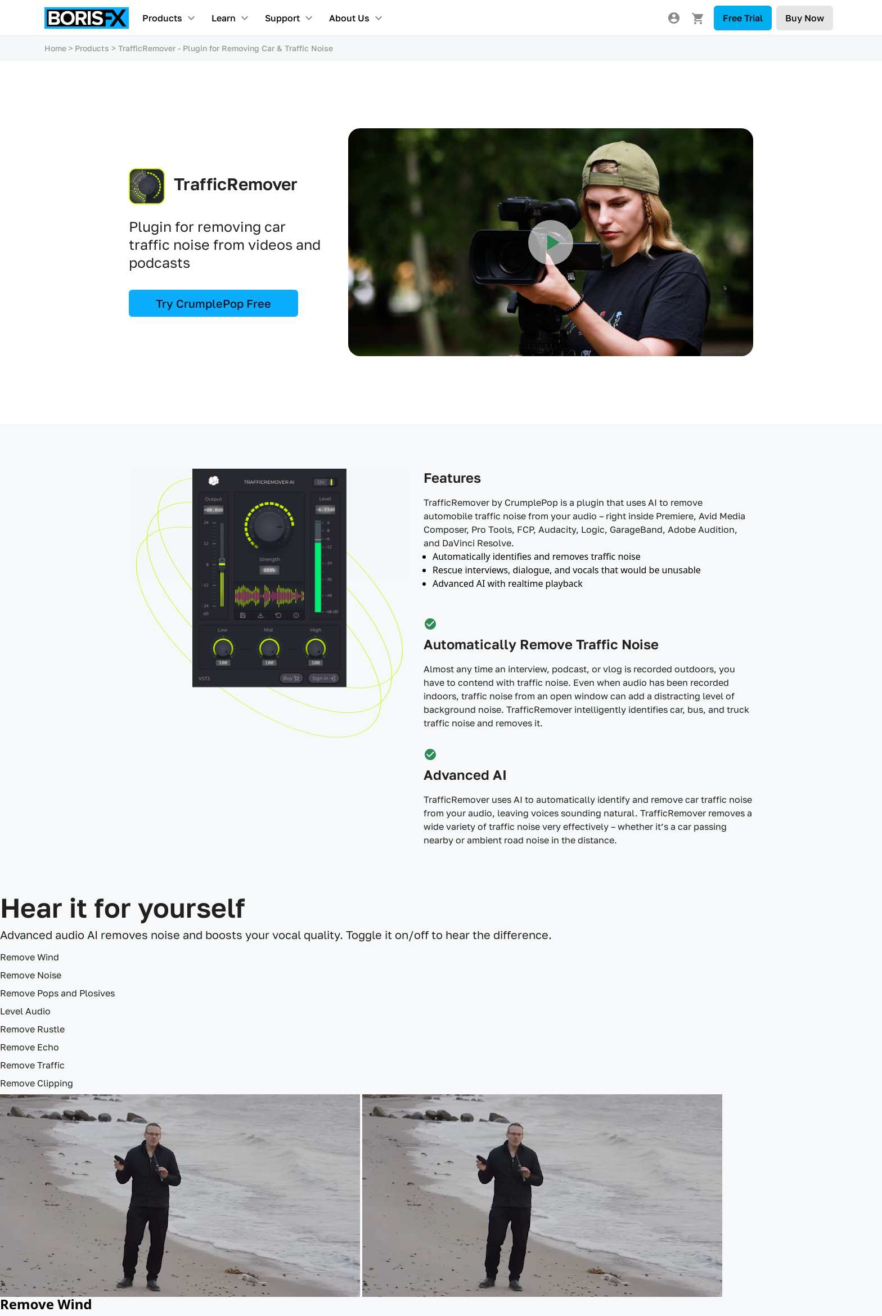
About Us (349, 18)
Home (55, 48)
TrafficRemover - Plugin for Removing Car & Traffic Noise (225, 48)
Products (162, 18)
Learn (224, 18)
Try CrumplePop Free (213, 303)
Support (282, 18)
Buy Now (804, 18)
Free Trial (743, 18)
